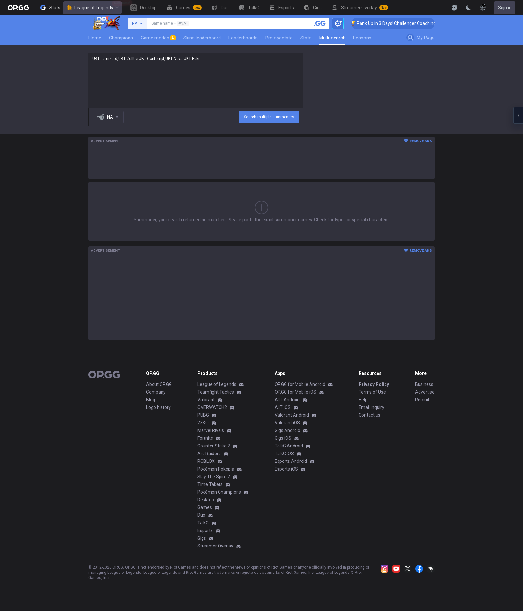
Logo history (158, 407)
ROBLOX (206, 461)
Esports (205, 530)
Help (363, 399)
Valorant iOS (287, 422)
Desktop (205, 499)
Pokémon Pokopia (215, 468)
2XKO (203, 422)
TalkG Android (289, 445)
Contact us (369, 415)
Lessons (362, 38)
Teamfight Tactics (215, 392)
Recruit (422, 399)
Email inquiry (371, 407)
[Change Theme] (468, 7)
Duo (201, 515)
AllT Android (287, 399)
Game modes (158, 38)
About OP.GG (159, 384)
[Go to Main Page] (18, 7)
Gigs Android (287, 430)
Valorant (206, 399)
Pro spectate (279, 38)
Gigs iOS (283, 438)
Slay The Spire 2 (213, 476)
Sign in (504, 7)
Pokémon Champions (219, 492)
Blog (150, 399)
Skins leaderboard (202, 38)
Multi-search (332, 38)
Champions (121, 38)
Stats (305, 38)
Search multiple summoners (269, 117)
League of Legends (92, 8)
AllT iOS (283, 407)
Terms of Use (372, 392)
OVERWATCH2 (212, 407)
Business (424, 384)
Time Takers (210, 484)
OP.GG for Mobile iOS (295, 392)
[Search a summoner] (319, 23)
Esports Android (291, 461)
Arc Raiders (209, 453)
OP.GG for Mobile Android (300, 384)
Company (156, 392)
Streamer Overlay (215, 545)
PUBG (203, 415)
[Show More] (454, 7)
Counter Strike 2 (213, 445)
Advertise (425, 392)
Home (94, 38)
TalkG (203, 522)
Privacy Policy (374, 384)
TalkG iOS (284, 453)
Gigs (201, 538)
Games (204, 507)
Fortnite (205, 438)
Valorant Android (292, 415)
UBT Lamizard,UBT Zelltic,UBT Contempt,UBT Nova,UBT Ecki (195, 80)
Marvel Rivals (210, 430)
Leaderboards (243, 38)
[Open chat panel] (518, 115)
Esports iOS (286, 468)
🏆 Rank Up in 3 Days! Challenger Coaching (399, 23)
